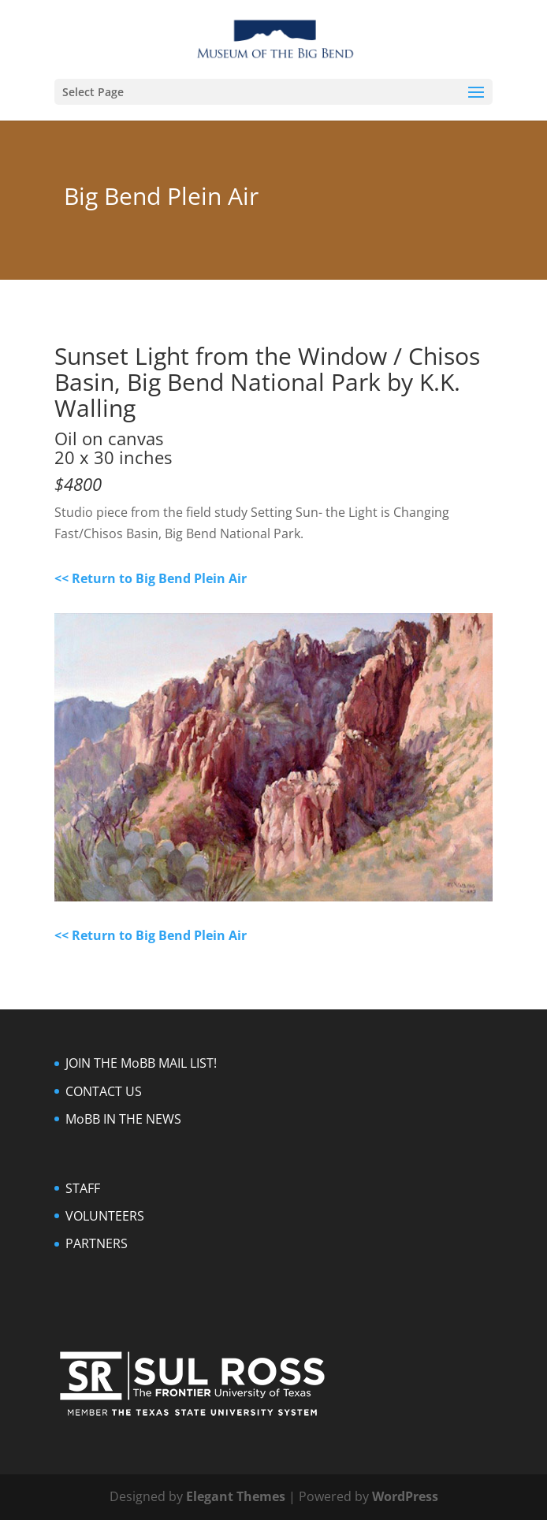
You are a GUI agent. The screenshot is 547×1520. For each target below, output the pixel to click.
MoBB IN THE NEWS (123, 1119)
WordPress (405, 1496)
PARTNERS (96, 1243)
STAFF (82, 1188)
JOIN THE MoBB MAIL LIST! (141, 1063)
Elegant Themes (235, 1496)
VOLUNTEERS (104, 1216)
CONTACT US (103, 1091)
